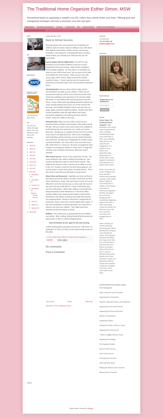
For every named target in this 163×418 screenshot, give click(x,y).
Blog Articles (29, 27)
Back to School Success (34, 195)
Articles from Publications (106, 27)
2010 (31, 212)
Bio (79, 27)
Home (70, 302)
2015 (31, 159)
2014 (31, 162)
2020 (31, 145)
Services (59, 27)
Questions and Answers (45, 27)
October (34, 185)
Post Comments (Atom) (63, 306)
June (33, 201)
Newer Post (50, 302)
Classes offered (88, 27)
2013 (31, 165)
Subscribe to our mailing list (106, 100)
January (34, 208)
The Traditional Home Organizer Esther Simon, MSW (79, 9)
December (35, 174)
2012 (31, 168)
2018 (31, 149)
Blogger (90, 408)
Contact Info (70, 27)
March (34, 205)
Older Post (89, 302)
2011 (31, 172)
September (35, 188)
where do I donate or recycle (35, 30)
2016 (31, 155)
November (35, 180)
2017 (31, 152)
